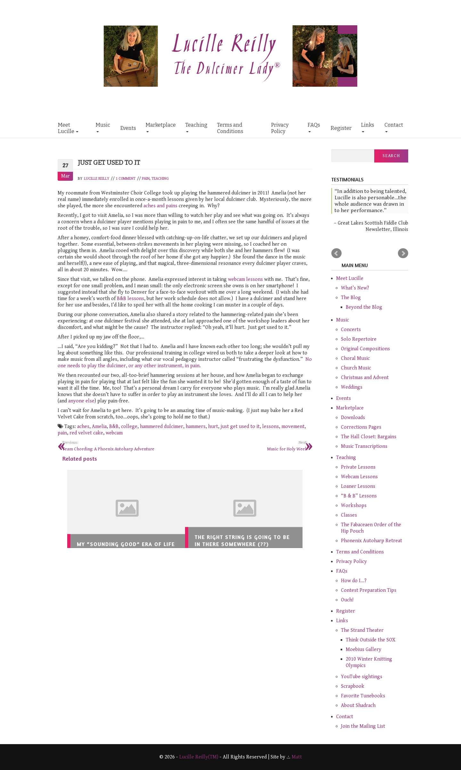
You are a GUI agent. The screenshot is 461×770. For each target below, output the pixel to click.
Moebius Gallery (363, 650)
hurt (213, 427)
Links (367, 127)
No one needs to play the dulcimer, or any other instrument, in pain (185, 362)
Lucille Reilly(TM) (198, 757)
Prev (336, 253)
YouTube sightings (361, 677)
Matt (297, 757)
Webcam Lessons (359, 477)
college (129, 427)
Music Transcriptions (364, 446)
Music (103, 127)
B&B (113, 427)
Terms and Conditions (230, 128)
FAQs (314, 127)
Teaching (196, 127)
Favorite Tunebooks (363, 696)
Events (128, 128)
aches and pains (160, 206)
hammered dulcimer (161, 427)
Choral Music (355, 358)
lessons (270, 427)
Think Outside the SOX (370, 640)
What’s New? (355, 288)
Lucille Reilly (96, 179)
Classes (349, 515)
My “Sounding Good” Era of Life (126, 544)
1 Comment (125, 179)
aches (83, 427)
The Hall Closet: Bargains (368, 437)
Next (403, 253)
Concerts (351, 330)
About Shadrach (358, 706)
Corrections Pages (361, 427)
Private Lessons (358, 467)
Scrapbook (352, 686)
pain (62, 433)
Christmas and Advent (365, 378)
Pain (146, 179)
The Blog (351, 298)
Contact (393, 127)
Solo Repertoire (358, 339)
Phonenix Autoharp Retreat (371, 541)
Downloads (353, 418)
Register (341, 128)
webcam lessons (245, 279)
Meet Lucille (68, 128)
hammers (196, 427)
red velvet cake (86, 433)
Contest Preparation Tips (368, 590)
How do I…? (354, 581)
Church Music (356, 368)
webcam (114, 433)
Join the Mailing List (363, 726)
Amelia (99, 427)
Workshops (354, 506)
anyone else (81, 401)
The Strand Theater (362, 630)
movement (292, 427)
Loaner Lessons (358, 486)
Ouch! (347, 600)
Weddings (351, 387)
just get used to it (240, 427)
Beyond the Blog (364, 307)
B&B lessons (130, 299)
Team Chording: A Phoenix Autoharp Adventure (121, 446)
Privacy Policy (279, 128)
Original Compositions (365, 349)
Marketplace (161, 127)
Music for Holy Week (249, 446)
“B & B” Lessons (359, 496)
